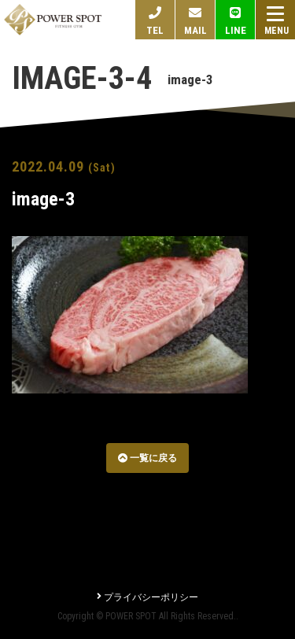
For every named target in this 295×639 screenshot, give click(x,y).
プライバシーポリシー (147, 597)
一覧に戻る (147, 458)
